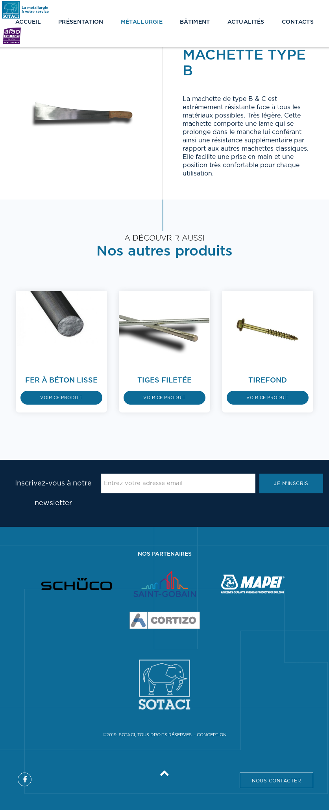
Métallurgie (142, 22)
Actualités (245, 22)
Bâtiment (195, 22)
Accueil (28, 22)
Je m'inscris (291, 483)
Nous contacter (276, 780)
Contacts (298, 22)
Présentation (81, 22)
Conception (212, 735)
